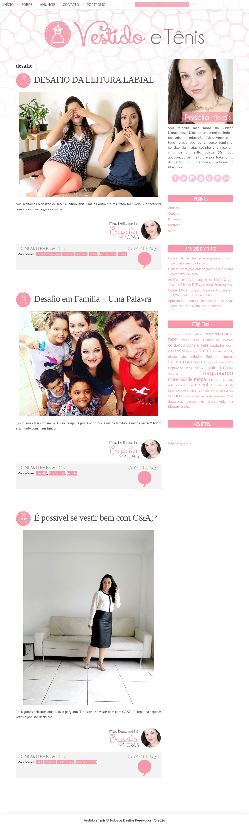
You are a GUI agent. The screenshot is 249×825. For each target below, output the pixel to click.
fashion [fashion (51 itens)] (176, 361)
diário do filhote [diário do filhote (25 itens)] (184, 356)
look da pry (66, 762)
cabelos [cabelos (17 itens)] (178, 334)
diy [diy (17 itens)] (231, 351)
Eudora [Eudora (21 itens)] (211, 356)
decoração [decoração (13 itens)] (192, 351)
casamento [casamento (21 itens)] (213, 334)
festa (93, 254)
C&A (39, 762)
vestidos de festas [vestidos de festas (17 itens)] (201, 401)
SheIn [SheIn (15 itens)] (190, 390)
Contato (71, 4)
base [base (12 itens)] (170, 334)
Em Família (57, 473)
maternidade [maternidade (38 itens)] (180, 379)
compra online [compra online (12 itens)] (190, 339)
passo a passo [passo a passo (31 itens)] (220, 379)
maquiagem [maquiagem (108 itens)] (217, 372)
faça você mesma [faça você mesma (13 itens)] (216, 362)
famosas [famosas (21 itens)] (227, 356)
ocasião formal (86, 762)
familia (72, 473)
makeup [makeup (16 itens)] (173, 374)
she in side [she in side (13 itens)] (217, 390)
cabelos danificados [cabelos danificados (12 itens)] (194, 334)
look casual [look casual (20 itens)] (195, 368)
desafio (68, 254)
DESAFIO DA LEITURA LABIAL (94, 79)
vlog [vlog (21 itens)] (187, 406)
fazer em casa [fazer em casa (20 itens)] (195, 362)
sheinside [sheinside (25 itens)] (202, 390)
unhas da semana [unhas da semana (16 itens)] (212, 396)
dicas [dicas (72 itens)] (204, 350)
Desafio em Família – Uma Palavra (92, 298)
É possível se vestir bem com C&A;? (95, 517)
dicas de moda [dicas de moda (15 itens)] (220, 351)
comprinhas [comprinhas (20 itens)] (211, 339)
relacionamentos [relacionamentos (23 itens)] (180, 385)
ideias (122, 254)
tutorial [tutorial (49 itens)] (175, 395)
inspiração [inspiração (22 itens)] (175, 368)
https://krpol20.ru (180, 443)
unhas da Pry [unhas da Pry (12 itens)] (192, 396)
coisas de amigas (48, 254)
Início (8, 4)
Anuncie (47, 4)
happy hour (107, 254)
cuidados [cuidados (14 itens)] (228, 339)
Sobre (26, 4)
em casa (81, 254)
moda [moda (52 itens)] (200, 379)
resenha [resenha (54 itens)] (203, 384)
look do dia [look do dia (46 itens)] (219, 367)
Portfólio (96, 4)
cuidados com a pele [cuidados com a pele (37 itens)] (188, 345)
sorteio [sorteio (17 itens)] (228, 390)
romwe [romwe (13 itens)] (182, 390)
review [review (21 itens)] (219, 385)
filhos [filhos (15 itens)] (230, 362)
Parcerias (174, 219)
